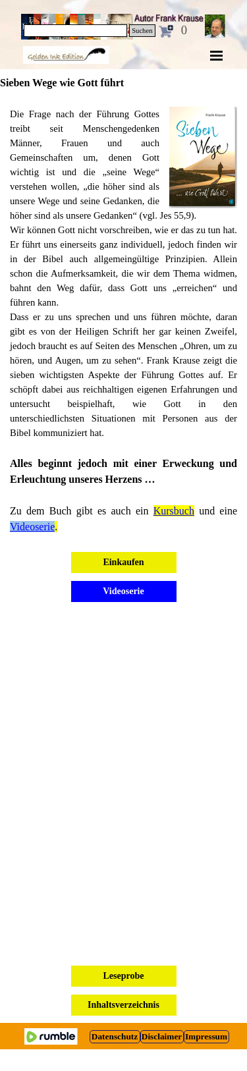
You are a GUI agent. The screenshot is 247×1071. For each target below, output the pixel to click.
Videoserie (32, 526)
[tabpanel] (123, 321)
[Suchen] (76, 30)
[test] (115, 1036)
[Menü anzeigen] (216, 55)
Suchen (142, 30)
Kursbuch (173, 510)
